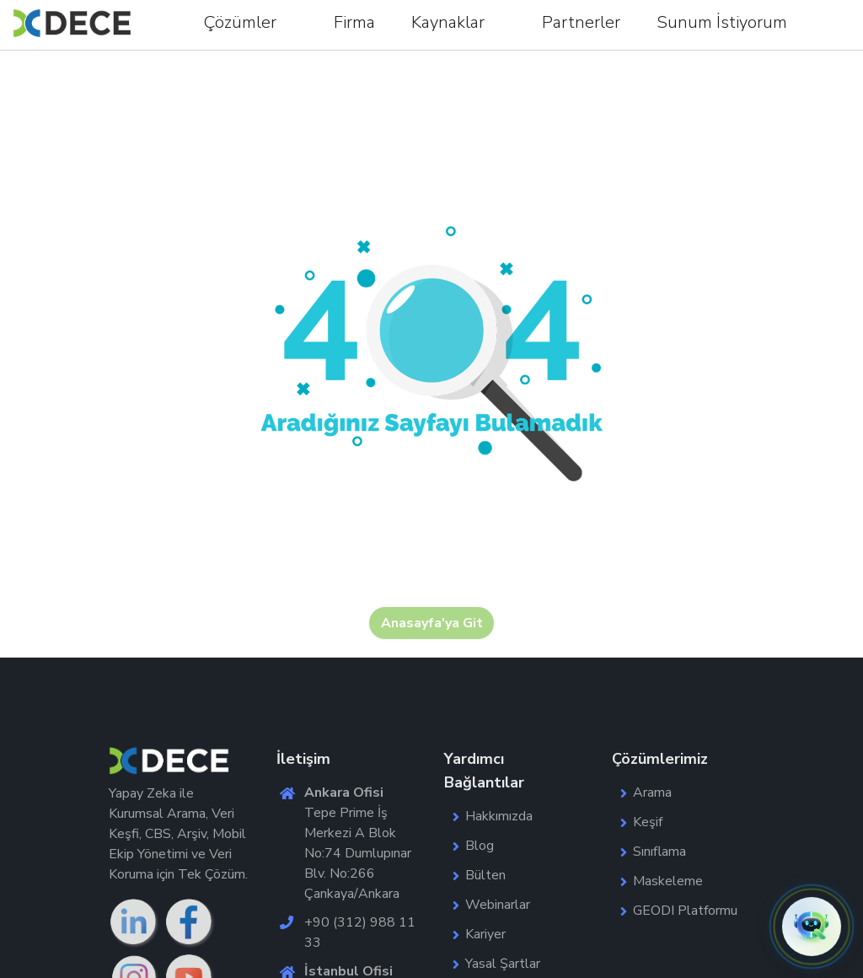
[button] (811, 926)
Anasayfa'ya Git (432, 623)
